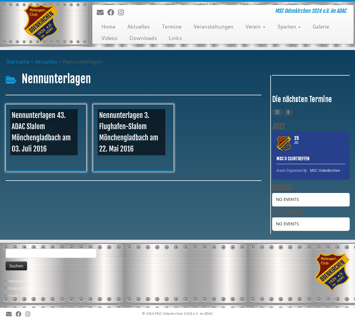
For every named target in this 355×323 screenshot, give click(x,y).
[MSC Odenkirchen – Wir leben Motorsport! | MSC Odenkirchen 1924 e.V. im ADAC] (41, 23)
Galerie (320, 26)
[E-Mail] (102, 12)
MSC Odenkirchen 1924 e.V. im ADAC (184, 313)
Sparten (289, 26)
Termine (171, 26)
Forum (13, 295)
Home (108, 26)
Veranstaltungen (213, 26)
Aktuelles (138, 26)
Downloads (143, 38)
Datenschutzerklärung (26, 288)
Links (175, 38)
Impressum (17, 281)
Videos (109, 38)
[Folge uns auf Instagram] (123, 12)
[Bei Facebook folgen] (112, 12)
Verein (255, 26)
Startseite (17, 61)
